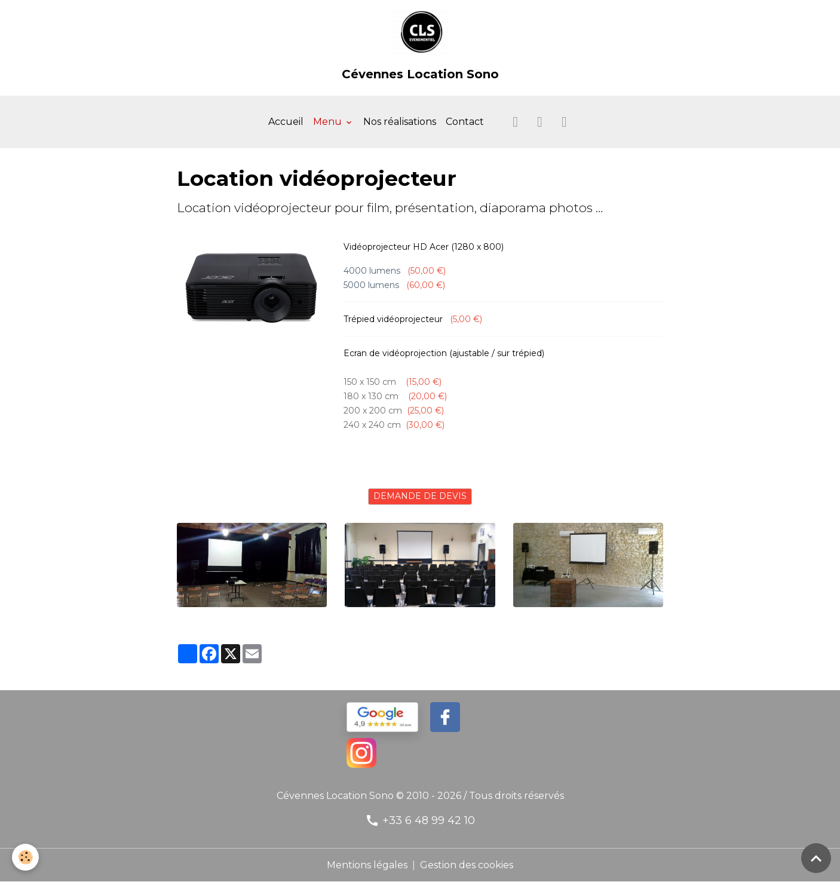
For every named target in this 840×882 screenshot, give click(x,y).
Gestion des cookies (466, 865)
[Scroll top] (816, 858)
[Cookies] (25, 857)
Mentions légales (367, 865)
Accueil (285, 121)
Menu (328, 121)
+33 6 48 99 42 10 (428, 820)
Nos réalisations (399, 121)
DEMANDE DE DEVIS (420, 496)
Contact (465, 121)
